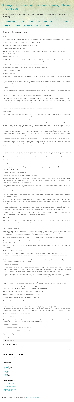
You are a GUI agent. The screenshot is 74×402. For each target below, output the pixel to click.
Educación (65, 22)
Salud (47, 26)
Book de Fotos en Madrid (8, 390)
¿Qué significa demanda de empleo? (10, 359)
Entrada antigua (68, 349)
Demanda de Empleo (38, 22)
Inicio (38, 349)
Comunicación (9, 22)
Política (38, 26)
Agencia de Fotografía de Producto (10, 389)
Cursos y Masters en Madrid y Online (10, 386)
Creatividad (22, 22)
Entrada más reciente (7, 349)
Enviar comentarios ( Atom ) (13, 351)
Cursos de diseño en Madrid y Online (10, 383)
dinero (8, 102)
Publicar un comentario (9, 346)
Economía (54, 22)
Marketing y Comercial (23, 26)
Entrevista (7, 26)
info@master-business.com (32, 397)
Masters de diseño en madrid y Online (10, 385)
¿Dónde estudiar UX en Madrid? (9, 357)
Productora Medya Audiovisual (9, 387)
